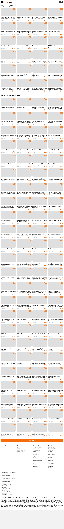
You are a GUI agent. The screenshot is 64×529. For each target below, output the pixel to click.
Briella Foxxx (50, 445)
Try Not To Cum (20, 451)
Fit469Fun (50, 467)
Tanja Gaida (35, 463)
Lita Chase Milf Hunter (37, 447)
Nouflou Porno (36, 454)
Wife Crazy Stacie (36, 450)
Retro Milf (4, 445)
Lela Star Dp (4, 490)
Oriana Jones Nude (36, 458)
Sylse (18, 447)
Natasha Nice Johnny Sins (7, 477)
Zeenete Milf (19, 445)
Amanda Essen (36, 466)
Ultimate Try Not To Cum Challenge (9, 472)
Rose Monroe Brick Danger (7, 491)
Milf (9, 2)
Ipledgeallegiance (51, 461)
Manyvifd (34, 461)
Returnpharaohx (51, 453)
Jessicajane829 (36, 467)
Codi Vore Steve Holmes (6, 488)
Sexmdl (34, 457)
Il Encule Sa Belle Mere (37, 464)
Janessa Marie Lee (52, 464)
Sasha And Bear (51, 454)
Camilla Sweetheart (21, 450)
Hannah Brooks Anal (6, 481)
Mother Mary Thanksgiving (7, 494)
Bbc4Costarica (51, 460)
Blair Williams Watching (6, 474)
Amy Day (50, 457)
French (3, 447)
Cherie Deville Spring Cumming (8, 485)
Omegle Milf (4, 487)
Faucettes (50, 451)
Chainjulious (50, 450)
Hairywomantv (36, 456)
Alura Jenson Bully (5, 479)
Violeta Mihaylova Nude (37, 460)
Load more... (32, 440)
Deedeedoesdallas (52, 448)
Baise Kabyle (35, 453)
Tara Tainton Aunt (5, 493)
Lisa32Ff (3, 482)
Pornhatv (34, 451)
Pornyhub (19, 448)
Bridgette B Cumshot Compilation (8, 478)
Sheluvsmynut (51, 447)
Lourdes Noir (50, 466)
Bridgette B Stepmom (6, 475)
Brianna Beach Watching (6, 484)
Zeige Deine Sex (36, 448)
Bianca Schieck (36, 445)
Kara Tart (50, 458)
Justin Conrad (51, 463)
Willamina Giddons (52, 456)
